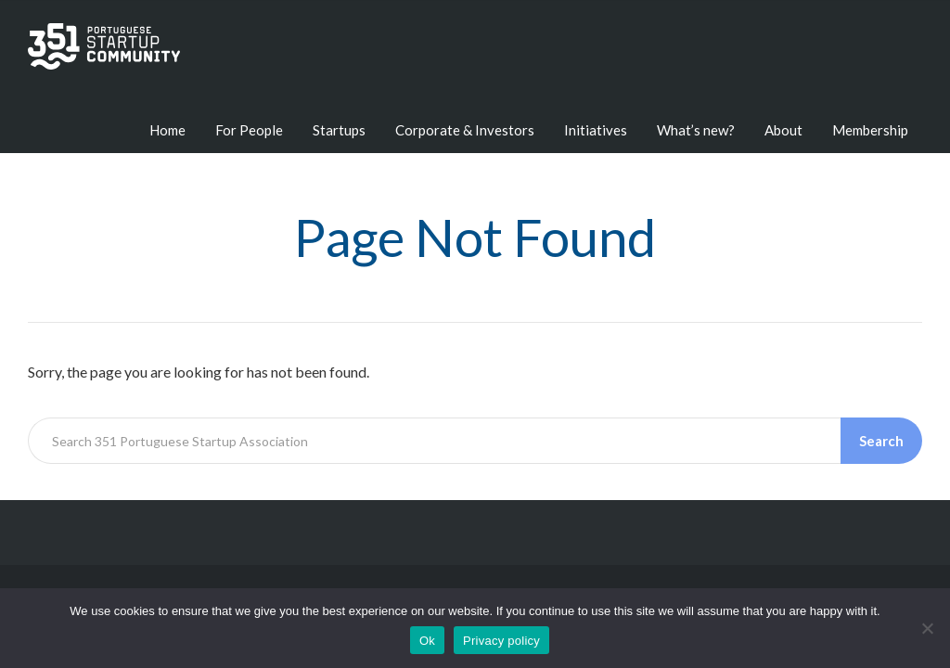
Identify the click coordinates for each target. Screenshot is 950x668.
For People (249, 130)
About (783, 130)
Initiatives (595, 130)
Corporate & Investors (464, 130)
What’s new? (696, 130)
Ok (427, 641)
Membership (870, 130)
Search (881, 440)
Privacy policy (501, 641)
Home (167, 130)
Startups (339, 130)
